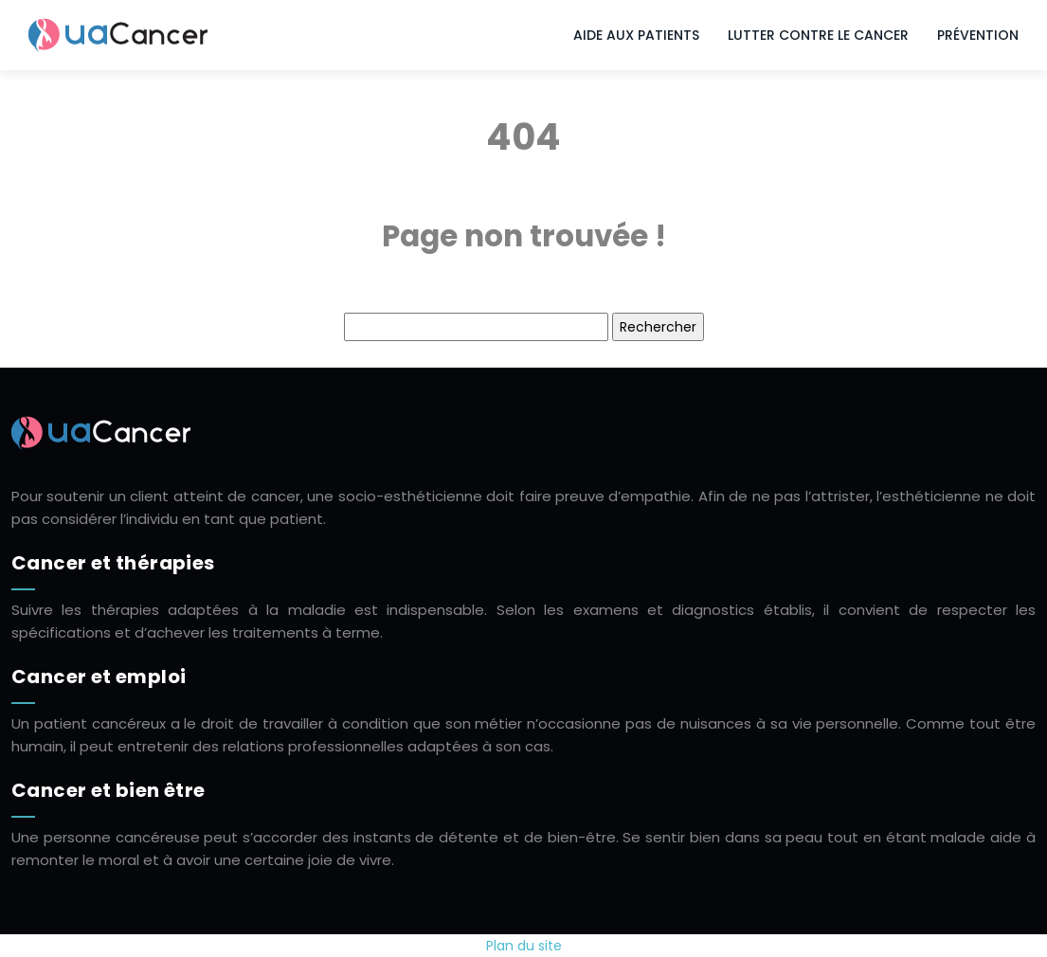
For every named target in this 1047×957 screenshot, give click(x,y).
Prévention (978, 35)
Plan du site (524, 945)
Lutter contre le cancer (818, 35)
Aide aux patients (636, 35)
